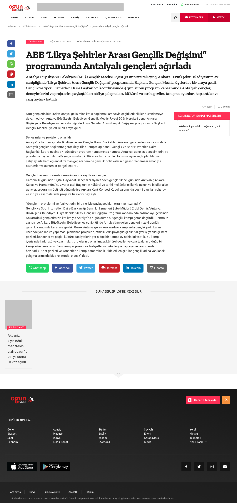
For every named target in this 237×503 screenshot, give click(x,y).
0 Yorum (224, 106)
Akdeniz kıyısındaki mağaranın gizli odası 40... (199, 128)
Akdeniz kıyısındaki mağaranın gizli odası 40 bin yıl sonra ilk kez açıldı (17, 348)
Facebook (62, 268)
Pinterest (109, 268)
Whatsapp (37, 268)
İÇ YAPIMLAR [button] (112, 17)
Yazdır (207, 106)
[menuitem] (18, 17)
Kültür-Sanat (35, 41)
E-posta (157, 268)
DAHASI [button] (132, 17)
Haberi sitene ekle (202, 400)
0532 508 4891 (190, 4)
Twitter (86, 268)
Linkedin (133, 268)
